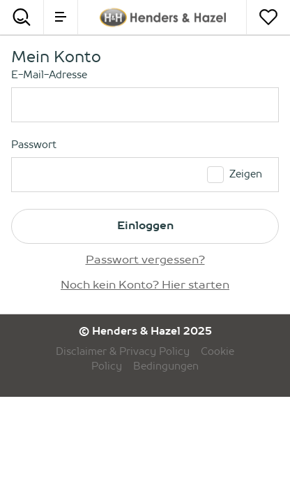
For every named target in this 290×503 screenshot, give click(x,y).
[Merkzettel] (268, 17)
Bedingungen (166, 367)
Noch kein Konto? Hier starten (145, 285)
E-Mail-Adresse (49, 75)
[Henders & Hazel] (162, 17)
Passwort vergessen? (145, 260)
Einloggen (145, 226)
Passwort (33, 145)
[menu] (60, 17)
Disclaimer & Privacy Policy (123, 352)
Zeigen (245, 175)
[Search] (21, 17)
